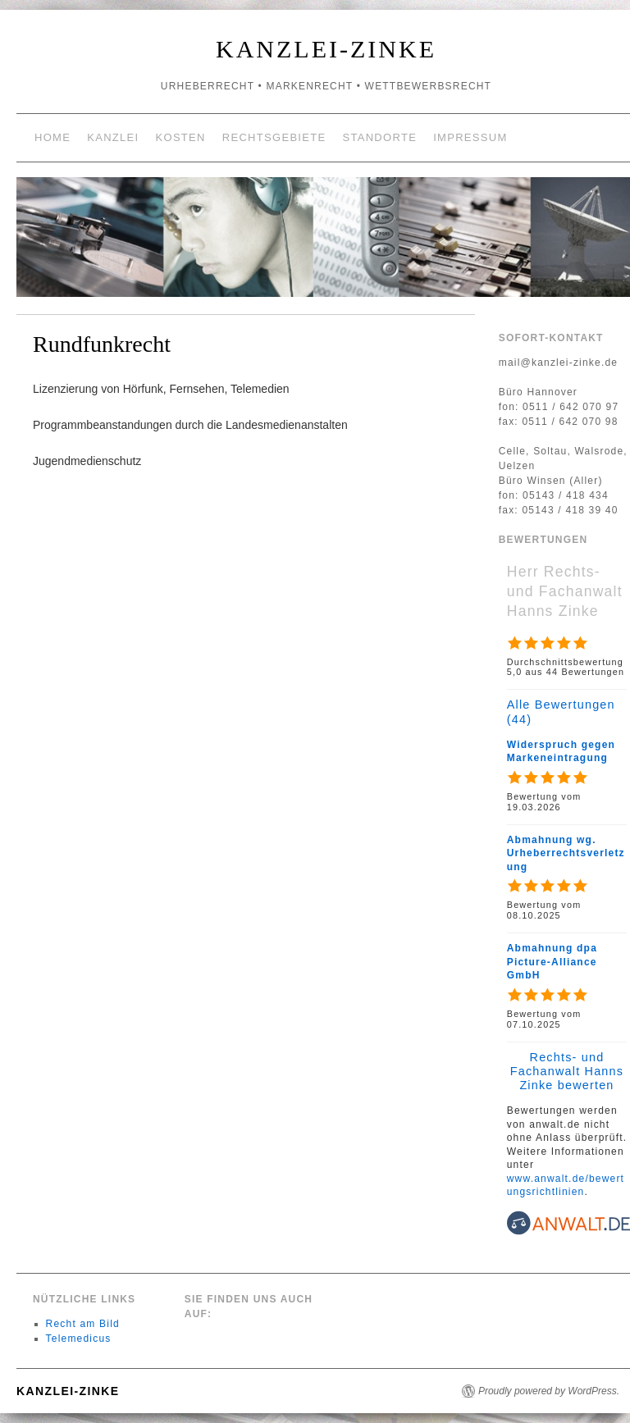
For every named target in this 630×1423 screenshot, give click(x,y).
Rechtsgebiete (274, 137)
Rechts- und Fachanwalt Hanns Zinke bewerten (566, 1071)
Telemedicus (79, 1338)
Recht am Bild (83, 1324)
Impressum (470, 137)
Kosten (181, 137)
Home (52, 137)
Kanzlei (113, 137)
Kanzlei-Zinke (326, 48)
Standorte (379, 137)
